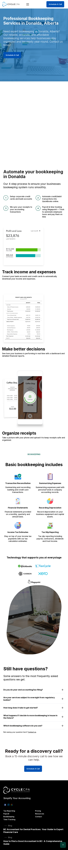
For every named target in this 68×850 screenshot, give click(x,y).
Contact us (32, 732)
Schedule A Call (55, 4)
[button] (26, 4)
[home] (11, 4)
